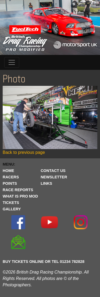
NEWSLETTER (54, 177)
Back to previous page (24, 152)
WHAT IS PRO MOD (20, 196)
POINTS (10, 183)
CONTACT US (53, 170)
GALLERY (12, 209)
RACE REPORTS (18, 190)
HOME (8, 170)
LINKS (46, 183)
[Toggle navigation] (11, 62)
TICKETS (11, 202)
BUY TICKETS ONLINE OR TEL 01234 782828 (44, 261)
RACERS (11, 177)
